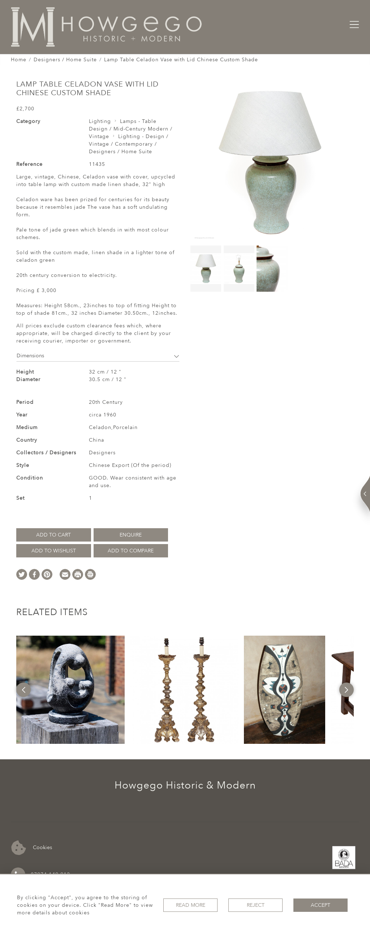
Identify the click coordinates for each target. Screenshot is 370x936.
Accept (320, 905)
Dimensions (98, 355)
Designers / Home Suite (65, 59)
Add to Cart (53, 534)
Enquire (131, 534)
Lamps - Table (138, 121)
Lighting (100, 121)
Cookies (31, 847)
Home (18, 59)
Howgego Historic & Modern (185, 785)
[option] (70, 690)
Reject (255, 905)
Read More (190, 905)
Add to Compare (131, 550)
